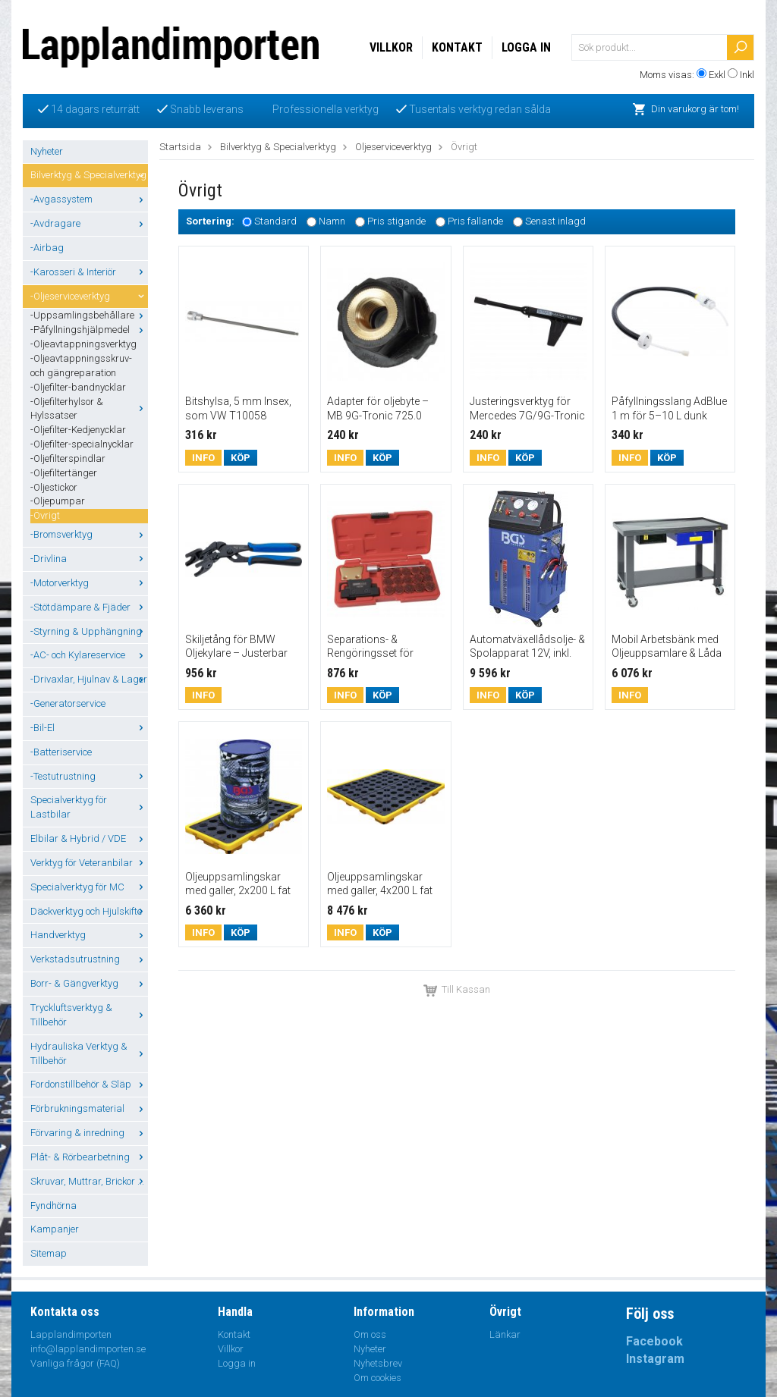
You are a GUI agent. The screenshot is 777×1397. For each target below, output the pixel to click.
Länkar (505, 1334)
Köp (240, 457)
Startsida (180, 146)
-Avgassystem (89, 199)
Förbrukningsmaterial (89, 1108)
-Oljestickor (53, 487)
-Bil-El (89, 727)
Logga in (526, 47)
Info (203, 457)
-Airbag (47, 247)
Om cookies (377, 1377)
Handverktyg (89, 934)
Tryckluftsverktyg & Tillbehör (89, 1015)
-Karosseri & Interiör (89, 272)
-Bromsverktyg (89, 534)
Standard (275, 222)
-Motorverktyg (89, 583)
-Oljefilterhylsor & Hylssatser (89, 409)
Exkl (717, 74)
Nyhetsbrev (378, 1363)
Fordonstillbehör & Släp (89, 1084)
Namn (332, 222)
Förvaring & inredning (89, 1132)
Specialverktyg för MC (89, 887)
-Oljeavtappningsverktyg (83, 344)
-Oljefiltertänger (63, 473)
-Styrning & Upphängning (89, 631)
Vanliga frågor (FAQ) (75, 1363)
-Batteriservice (61, 752)
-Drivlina (89, 558)
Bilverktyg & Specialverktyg (89, 175)
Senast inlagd (555, 222)
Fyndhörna (53, 1205)
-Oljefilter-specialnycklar (82, 444)
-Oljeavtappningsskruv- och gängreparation (81, 365)
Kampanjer (54, 1229)
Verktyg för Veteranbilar (89, 862)
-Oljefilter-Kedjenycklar (78, 429)
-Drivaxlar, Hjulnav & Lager (89, 679)
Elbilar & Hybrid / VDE (89, 838)
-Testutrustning (89, 776)
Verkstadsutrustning (89, 959)
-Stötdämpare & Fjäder (89, 607)
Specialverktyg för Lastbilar (89, 807)
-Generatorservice (67, 703)
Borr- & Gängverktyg (89, 983)
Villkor (391, 47)
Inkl (747, 74)
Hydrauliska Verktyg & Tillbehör (89, 1053)
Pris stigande (396, 222)
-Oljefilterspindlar (67, 458)
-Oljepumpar (57, 501)
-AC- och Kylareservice (89, 655)
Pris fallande (475, 222)
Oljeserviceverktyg (393, 146)
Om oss (370, 1334)
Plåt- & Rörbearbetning (89, 1157)
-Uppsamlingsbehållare (89, 315)
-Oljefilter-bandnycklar (78, 387)
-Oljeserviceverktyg (89, 296)
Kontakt (457, 47)
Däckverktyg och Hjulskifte (89, 911)
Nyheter (46, 151)
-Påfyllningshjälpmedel (89, 329)
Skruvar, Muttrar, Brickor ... (89, 1181)
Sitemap (48, 1253)
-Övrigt (45, 515)
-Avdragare (89, 223)
